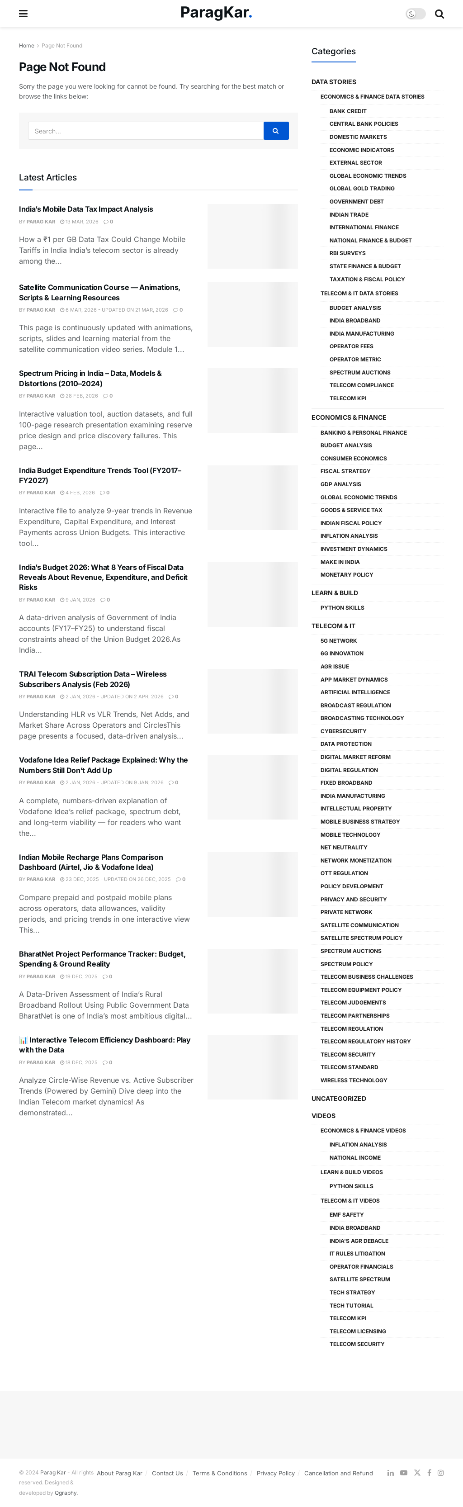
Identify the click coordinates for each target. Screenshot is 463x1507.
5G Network (339, 640)
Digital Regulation (349, 770)
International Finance (364, 227)
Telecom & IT (333, 626)
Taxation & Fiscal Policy (367, 279)
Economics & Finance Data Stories (373, 96)
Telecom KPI (348, 398)
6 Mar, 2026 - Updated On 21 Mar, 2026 (114, 310)
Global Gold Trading (362, 188)
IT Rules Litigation (357, 1253)
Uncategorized (339, 1098)
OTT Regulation (344, 873)
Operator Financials (361, 1266)
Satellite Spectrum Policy (362, 937)
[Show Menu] (23, 13)
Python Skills (342, 607)
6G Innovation (342, 653)
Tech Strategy (352, 1292)
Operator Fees (351, 346)
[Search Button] (439, 13)
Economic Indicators (362, 150)
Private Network (347, 912)
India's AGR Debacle (359, 1240)
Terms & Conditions (220, 1473)
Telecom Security (348, 1054)
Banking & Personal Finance (364, 432)
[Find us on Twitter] (417, 1473)
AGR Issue (335, 666)
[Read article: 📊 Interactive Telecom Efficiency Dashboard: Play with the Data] (253, 1067)
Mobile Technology (351, 834)
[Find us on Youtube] (403, 1473)
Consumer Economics (354, 458)
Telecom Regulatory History (366, 1041)
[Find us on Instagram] (441, 1473)
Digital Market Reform (356, 757)
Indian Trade (349, 214)
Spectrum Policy (347, 964)
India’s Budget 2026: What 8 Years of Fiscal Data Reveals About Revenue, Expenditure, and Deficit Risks (103, 577)
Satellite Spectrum (360, 1279)
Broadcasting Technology (362, 718)
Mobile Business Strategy (360, 821)
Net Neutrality (344, 847)
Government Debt (357, 201)
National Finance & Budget (371, 240)
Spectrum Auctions (360, 372)
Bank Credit (348, 111)
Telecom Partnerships (355, 1015)
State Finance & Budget (365, 266)
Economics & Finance (349, 417)
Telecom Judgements (353, 1002)
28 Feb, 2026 (79, 396)
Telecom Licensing (358, 1331)
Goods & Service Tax (352, 510)
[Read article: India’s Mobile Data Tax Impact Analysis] (253, 236)
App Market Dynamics (354, 679)
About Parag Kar (119, 1473)
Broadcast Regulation (356, 705)
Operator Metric (355, 359)
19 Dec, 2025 (79, 976)
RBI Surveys (348, 253)
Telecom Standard (349, 1067)
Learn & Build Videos (352, 1172)
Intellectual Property (356, 808)
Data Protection (346, 743)
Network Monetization (356, 860)
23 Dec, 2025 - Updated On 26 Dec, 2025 (115, 879)
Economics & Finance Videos (363, 1130)
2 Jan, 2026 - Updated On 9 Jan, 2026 (112, 782)
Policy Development (352, 886)
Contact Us (167, 1473)
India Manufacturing (362, 333)
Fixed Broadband (347, 782)
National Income (355, 1157)
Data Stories (334, 81)
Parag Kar (41, 221)
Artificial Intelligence (355, 692)
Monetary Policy (347, 574)
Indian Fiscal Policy (351, 523)
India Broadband (355, 320)
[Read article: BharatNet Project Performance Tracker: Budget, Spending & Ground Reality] (253, 981)
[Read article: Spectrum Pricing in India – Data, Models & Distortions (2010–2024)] (253, 400)
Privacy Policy (276, 1473)
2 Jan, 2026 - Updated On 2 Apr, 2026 (112, 696)
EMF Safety (347, 1214)
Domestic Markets (358, 136)
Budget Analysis (355, 307)
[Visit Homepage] (216, 13)
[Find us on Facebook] (429, 1473)
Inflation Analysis (349, 535)
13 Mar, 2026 (79, 221)
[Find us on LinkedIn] (390, 1473)
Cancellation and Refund (338, 1473)
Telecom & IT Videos (350, 1200)
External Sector (356, 162)
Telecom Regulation (352, 1028)
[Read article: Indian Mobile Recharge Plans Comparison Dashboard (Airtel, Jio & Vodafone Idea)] (253, 884)
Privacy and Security (354, 899)
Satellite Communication (360, 925)
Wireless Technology (354, 1080)
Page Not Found (62, 45)
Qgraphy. (66, 1492)
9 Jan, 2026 (77, 600)
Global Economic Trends (368, 175)
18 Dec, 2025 (79, 1062)
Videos (323, 1115)
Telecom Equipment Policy (361, 989)
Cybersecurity (344, 731)
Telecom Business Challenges (367, 976)
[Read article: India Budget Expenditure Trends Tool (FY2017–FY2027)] (253, 497)
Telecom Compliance (362, 385)
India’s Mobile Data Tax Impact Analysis (86, 208)
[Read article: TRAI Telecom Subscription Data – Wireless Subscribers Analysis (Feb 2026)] (253, 701)
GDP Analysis (341, 484)
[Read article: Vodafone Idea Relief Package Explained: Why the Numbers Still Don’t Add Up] (253, 787)
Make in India (340, 562)
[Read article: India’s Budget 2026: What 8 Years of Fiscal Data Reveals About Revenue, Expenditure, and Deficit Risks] (253, 594)
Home (26, 45)
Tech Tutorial (351, 1305)
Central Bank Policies (364, 123)
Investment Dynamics (354, 548)
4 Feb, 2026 (77, 492)
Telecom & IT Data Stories (359, 293)
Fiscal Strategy (346, 471)
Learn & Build (335, 593)
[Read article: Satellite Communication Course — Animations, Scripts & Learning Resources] (253, 314)
